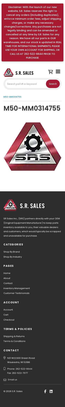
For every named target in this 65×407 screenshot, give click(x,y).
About (6, 278)
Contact (7, 283)
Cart (5, 314)
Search (53, 83)
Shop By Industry (12, 256)
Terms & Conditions (14, 341)
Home (6, 273)
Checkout (8, 319)
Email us (12, 379)
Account (8, 309)
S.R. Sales (20, 72)
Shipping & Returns (14, 336)
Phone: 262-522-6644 (19, 368)
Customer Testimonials (16, 293)
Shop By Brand (11, 251)
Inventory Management (16, 288)
